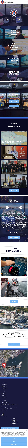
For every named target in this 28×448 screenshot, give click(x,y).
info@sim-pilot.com (5, 410)
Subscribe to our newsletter (10, 428)
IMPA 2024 (4, 400)
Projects (3, 390)
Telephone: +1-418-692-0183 (6, 408)
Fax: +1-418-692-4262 (5, 409)
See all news (14, 190)
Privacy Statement (14, 446)
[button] (26, 430)
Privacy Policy (4, 386)
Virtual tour (14, 106)
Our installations (5, 388)
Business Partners (5, 402)
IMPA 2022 (4, 395)
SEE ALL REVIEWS (14, 237)
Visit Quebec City (14, 344)
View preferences (14, 444)
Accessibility (4, 384)
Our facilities (14, 101)
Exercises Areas (5, 398)
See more (14, 301)
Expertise (4, 391)
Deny (14, 441)
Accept (14, 438)
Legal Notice (4, 382)
